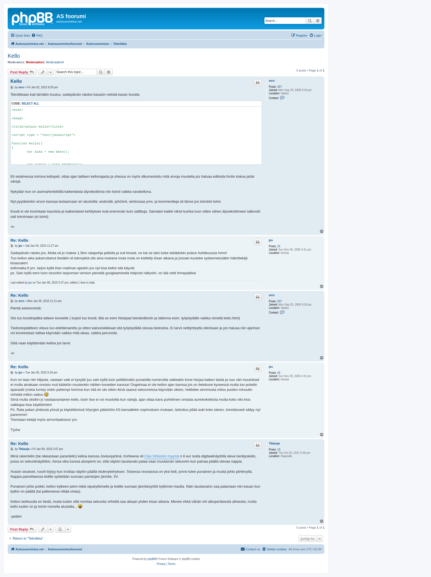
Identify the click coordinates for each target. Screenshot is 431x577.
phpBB (152, 558)
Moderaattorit (55, 62)
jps (271, 240)
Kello (14, 56)
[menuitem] (36, 35)
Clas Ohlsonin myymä (161, 456)
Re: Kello (19, 240)
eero (272, 80)
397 (279, 86)
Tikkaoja (274, 443)
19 (278, 449)
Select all (30, 103)
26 (278, 246)
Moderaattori (35, 62)
